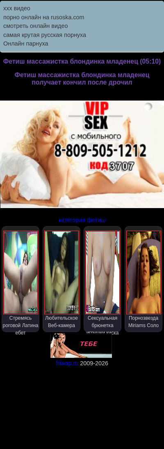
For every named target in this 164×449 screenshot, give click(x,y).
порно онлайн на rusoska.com (43, 17)
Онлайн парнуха (25, 43)
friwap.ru (67, 363)
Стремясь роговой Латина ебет (21, 281)
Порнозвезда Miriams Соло (143, 279)
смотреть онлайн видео (35, 26)
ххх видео (16, 8)
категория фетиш (81, 220)
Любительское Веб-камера (61, 279)
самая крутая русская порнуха (44, 35)
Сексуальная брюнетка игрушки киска (102, 281)
